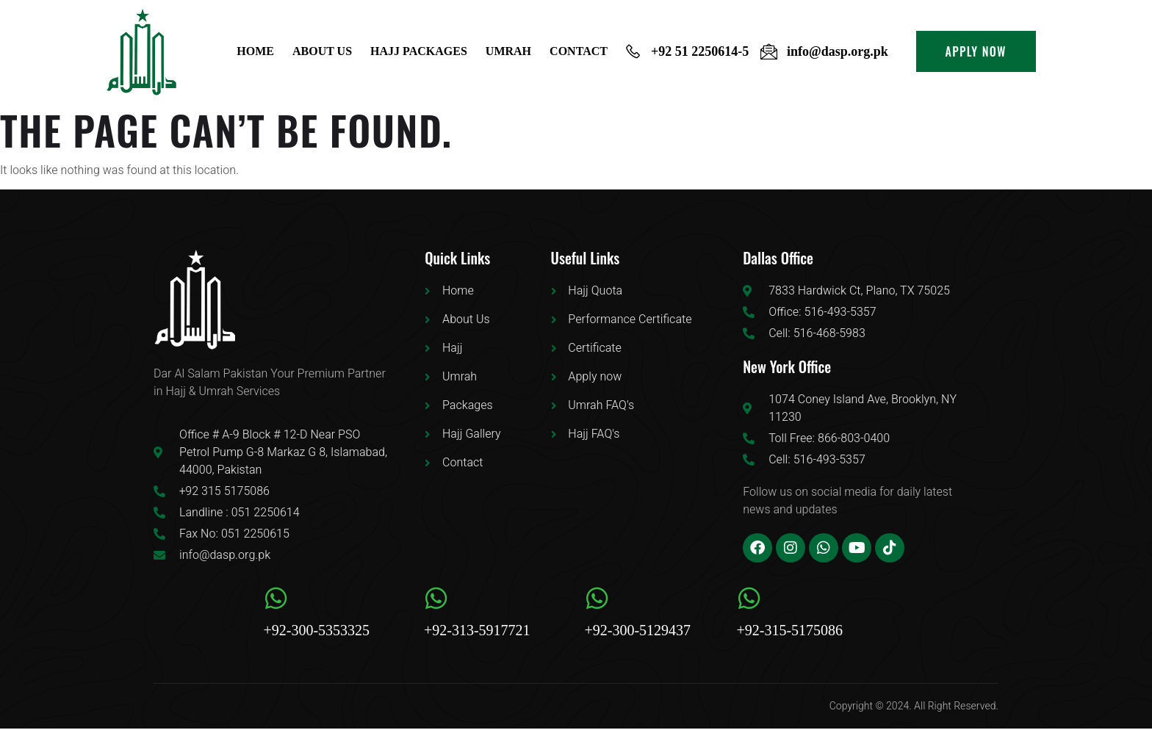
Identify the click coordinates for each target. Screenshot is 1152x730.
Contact (579, 51)
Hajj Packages (421, 51)
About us (325, 51)
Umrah (510, 51)
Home (259, 51)
